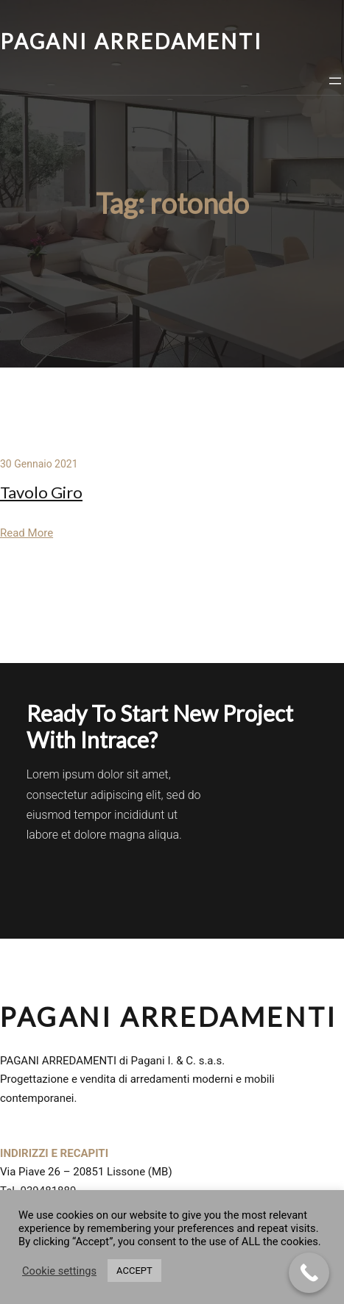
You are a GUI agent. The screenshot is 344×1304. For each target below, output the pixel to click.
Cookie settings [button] (59, 1271)
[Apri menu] (335, 81)
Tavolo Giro (41, 492)
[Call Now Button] (309, 1273)
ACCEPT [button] (134, 1270)
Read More (26, 533)
